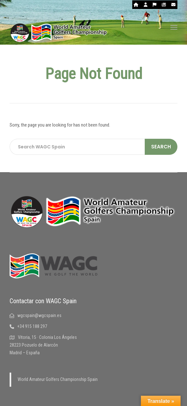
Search (161, 146)
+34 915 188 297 (28, 326)
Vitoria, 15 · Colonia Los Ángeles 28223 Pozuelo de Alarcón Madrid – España (43, 345)
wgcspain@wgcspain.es (35, 315)
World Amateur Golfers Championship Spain (58, 379)
